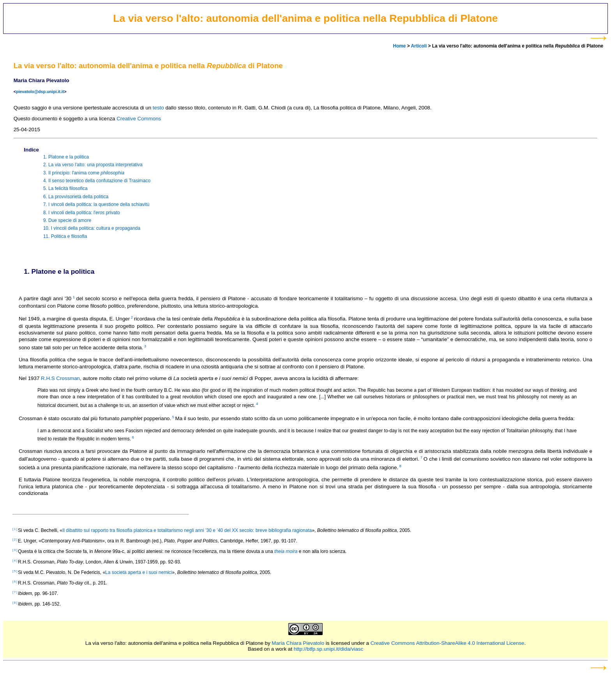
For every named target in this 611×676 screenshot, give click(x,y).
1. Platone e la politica (66, 157)
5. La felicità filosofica (65, 189)
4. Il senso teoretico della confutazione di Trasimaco (96, 180)
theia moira (285, 551)
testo (158, 108)
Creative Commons (139, 118)
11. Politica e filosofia (65, 236)
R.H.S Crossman (60, 378)
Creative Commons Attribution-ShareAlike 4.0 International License (447, 643)
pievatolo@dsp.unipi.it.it (40, 91)
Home (399, 46)
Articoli (419, 46)
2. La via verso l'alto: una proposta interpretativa (93, 165)
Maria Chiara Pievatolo (298, 643)
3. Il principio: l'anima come (83, 173)
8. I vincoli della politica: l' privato (81, 212)
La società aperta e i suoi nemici (138, 572)
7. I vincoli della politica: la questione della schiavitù (96, 205)
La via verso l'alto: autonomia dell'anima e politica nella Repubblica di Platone (174, 643)
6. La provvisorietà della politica (75, 196)
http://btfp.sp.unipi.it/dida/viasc (329, 649)
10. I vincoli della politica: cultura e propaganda (92, 228)
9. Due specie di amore (67, 220)
